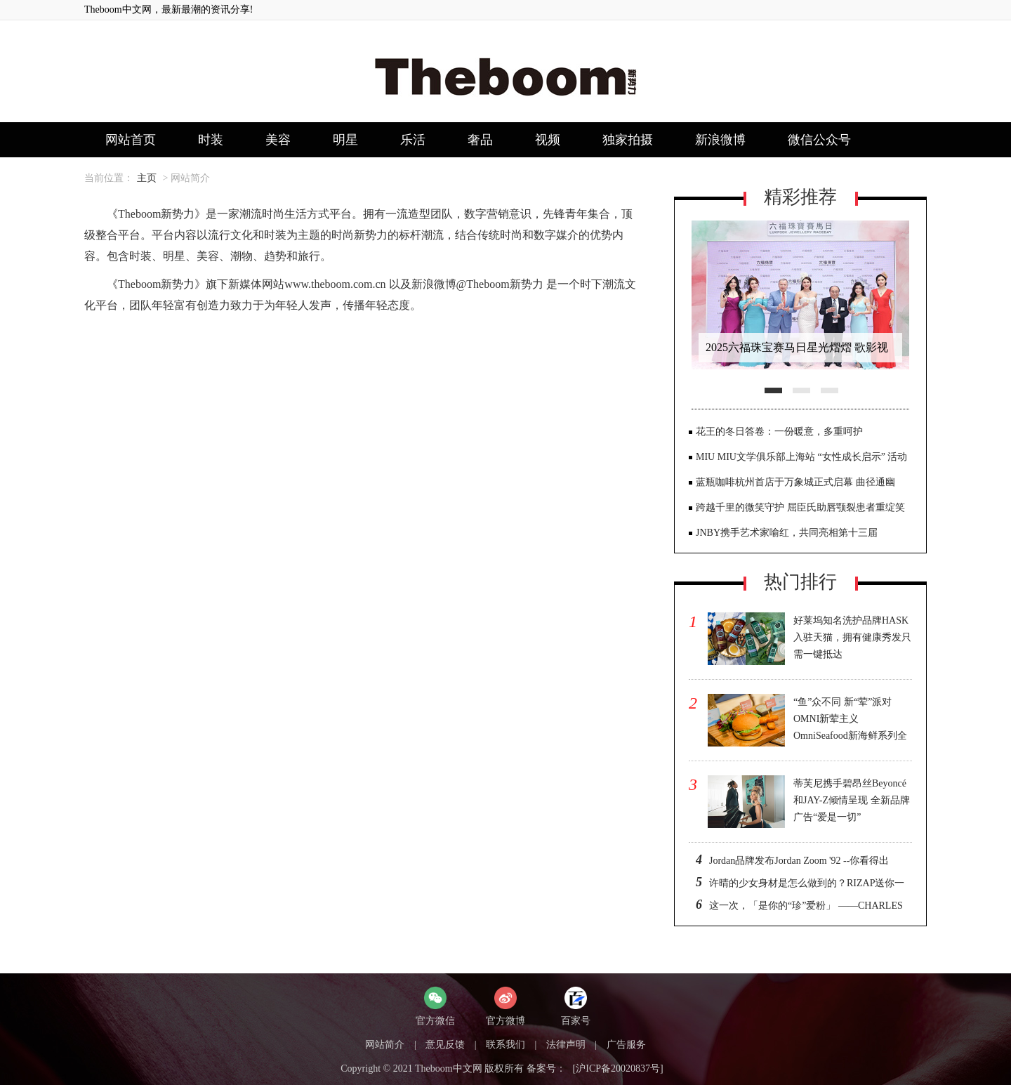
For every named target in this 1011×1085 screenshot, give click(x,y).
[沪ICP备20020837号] (618, 1068)
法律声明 (566, 1044)
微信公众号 (819, 140)
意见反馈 (445, 1044)
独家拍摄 (627, 140)
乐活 (412, 140)
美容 (278, 140)
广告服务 (626, 1044)
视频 (547, 140)
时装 (210, 140)
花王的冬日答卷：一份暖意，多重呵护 (779, 431)
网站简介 (384, 1044)
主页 (147, 178)
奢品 (480, 140)
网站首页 (130, 140)
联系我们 (505, 1044)
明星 (345, 140)
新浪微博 (720, 140)
